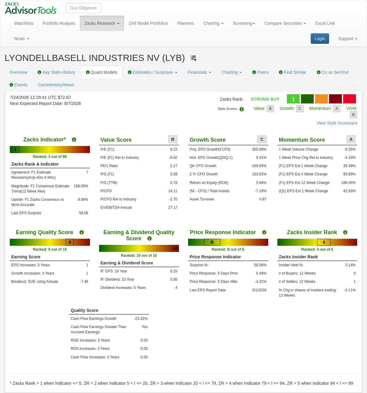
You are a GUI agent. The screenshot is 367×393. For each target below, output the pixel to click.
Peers (260, 72)
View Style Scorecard (337, 123)
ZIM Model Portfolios (148, 23)
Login (320, 38)
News (21, 38)
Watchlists (23, 23)
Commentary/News (56, 84)
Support (348, 38)
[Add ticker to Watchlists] (194, 58)
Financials (199, 72)
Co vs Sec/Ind (332, 72)
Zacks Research (102, 23)
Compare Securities (285, 23)
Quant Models (101, 72)
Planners (185, 23)
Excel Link (325, 23)
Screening (244, 23)
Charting (213, 23)
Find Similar (292, 72)
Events (18, 84)
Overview (18, 72)
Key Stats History (56, 72)
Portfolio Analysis (59, 23)
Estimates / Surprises (152, 72)
